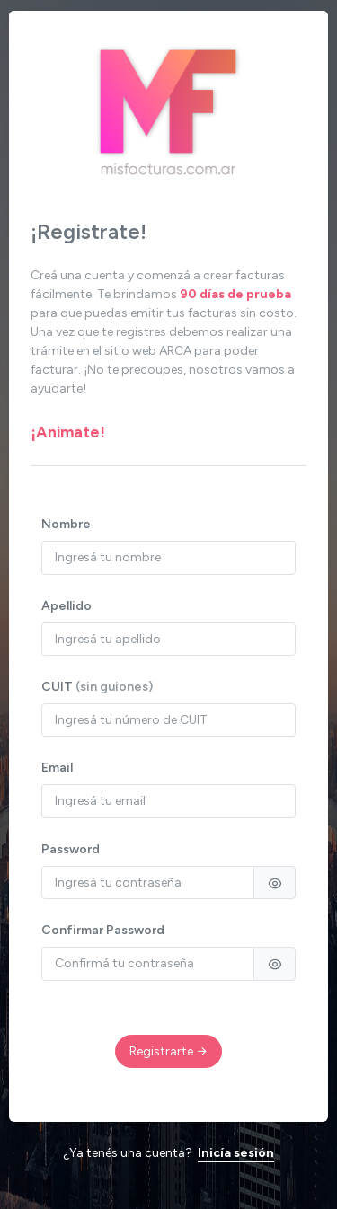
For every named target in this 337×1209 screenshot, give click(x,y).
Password (70, 849)
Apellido (66, 605)
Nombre (66, 524)
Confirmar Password (102, 930)
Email (57, 767)
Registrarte (168, 1051)
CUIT (97, 686)
